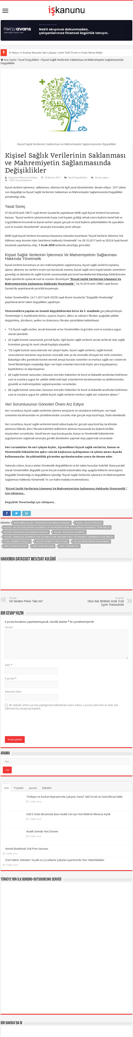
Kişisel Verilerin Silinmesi (69, 532)
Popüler (19, 788)
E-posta (10, 678)
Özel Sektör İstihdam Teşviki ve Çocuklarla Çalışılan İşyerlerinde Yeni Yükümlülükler (54, 841)
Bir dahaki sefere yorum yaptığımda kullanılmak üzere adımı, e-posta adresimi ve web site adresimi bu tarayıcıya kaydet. (61, 706)
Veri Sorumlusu (69, 546)
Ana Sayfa (8, 59)
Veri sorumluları (43, 546)
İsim (8, 665)
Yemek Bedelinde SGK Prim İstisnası (26, 830)
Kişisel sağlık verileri (89, 522)
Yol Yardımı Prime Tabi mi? (31, 600)
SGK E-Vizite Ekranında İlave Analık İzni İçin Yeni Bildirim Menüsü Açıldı (47, 808)
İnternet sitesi (13, 691)
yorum (33, 788)
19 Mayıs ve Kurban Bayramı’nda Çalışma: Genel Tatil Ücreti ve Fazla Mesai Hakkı (56, 52)
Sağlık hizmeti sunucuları (52, 541)
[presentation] (37, 723)
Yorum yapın (102, 177)
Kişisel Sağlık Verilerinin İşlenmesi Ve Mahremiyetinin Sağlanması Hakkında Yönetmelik (57, 527)
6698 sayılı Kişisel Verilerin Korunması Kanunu (42, 522)
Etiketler (47, 788)
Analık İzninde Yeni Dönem (21, 819)
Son (6, 788)
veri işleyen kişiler (15, 546)
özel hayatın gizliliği (17, 541)
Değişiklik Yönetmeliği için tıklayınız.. (30, 502)
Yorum (9, 627)
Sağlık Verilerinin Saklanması (92, 541)
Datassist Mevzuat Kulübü (23, 177)
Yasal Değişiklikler (28, 59)
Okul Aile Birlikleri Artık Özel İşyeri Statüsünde (102, 601)
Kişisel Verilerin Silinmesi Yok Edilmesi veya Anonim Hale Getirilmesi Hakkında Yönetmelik (58, 537)
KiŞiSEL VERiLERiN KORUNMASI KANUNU (26, 532)
